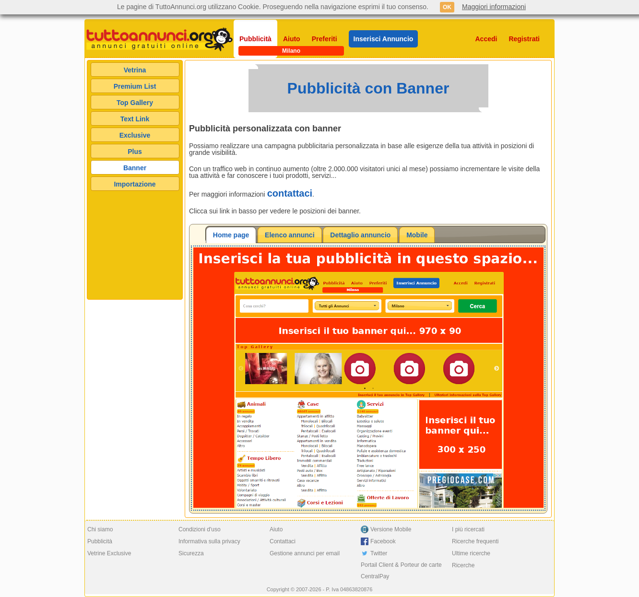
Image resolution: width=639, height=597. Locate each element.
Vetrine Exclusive (109, 553)
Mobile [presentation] (416, 235)
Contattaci (283, 541)
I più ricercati (468, 529)
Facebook (383, 541)
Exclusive (135, 135)
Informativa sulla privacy (209, 541)
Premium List (135, 86)
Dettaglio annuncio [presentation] (360, 235)
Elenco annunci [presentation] (289, 235)
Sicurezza (191, 553)
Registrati (524, 39)
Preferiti (324, 39)
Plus (135, 151)
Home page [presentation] (231, 235)
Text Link (134, 119)
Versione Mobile (390, 529)
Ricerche (463, 565)
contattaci (289, 193)
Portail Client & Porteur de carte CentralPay (401, 571)
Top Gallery (135, 102)
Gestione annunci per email (305, 553)
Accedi (486, 39)
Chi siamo (100, 529)
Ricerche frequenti (475, 541)
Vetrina (135, 70)
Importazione (134, 184)
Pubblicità (255, 39)
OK (447, 7)
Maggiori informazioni (494, 7)
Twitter (378, 553)
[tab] (231, 235)
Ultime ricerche (471, 553)
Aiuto (291, 39)
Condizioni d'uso (199, 529)
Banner (134, 168)
